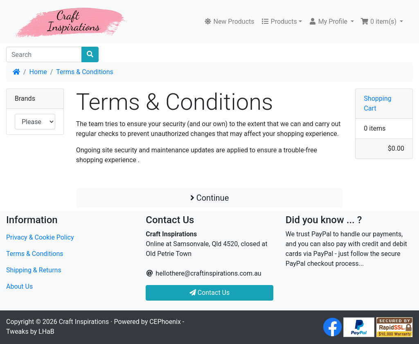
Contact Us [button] (209, 292)
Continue (209, 198)
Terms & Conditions (84, 72)
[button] (331, 22)
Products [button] (279, 21)
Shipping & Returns (33, 270)
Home (38, 72)
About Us (19, 286)
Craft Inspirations (84, 322)
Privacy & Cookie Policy (40, 237)
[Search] (44, 54)
